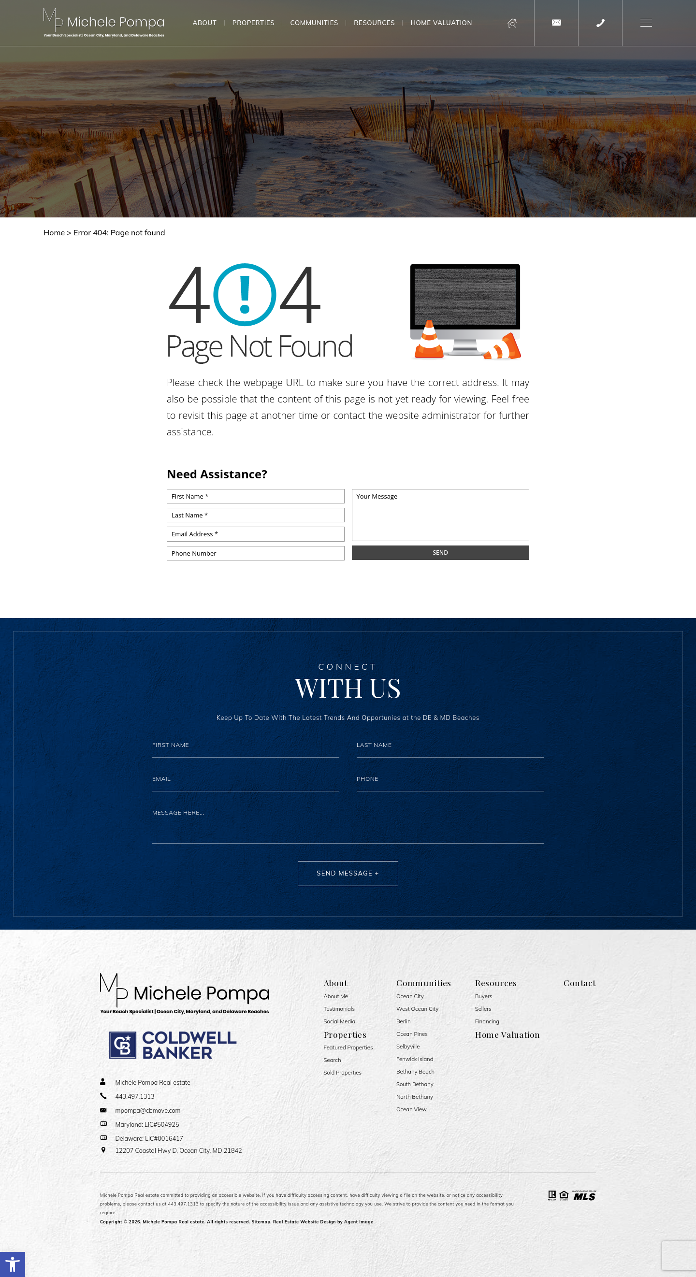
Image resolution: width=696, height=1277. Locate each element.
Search (332, 1060)
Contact (580, 982)
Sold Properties (343, 1073)
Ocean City (410, 996)
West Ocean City (417, 1009)
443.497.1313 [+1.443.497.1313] (183, 1203)
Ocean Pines (412, 1034)
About (205, 23)
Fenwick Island (415, 1059)
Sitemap (261, 1221)
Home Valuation (441, 23)
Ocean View (411, 1109)
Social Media (340, 1021)
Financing (487, 1021)
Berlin (403, 1021)
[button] (12, 1264)
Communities (314, 23)
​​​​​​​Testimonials (339, 1009)
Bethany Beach (415, 1072)
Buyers (484, 996)
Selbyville (408, 1046)
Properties (253, 23)
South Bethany (415, 1084)
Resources (374, 23)
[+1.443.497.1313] (600, 23)
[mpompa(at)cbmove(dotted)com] (556, 23)
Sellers (483, 1009)
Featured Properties (348, 1047)
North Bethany (414, 1097)
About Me (336, 996)
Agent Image (358, 1221)
